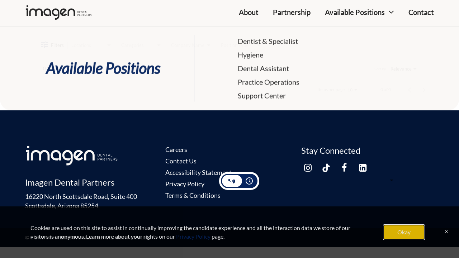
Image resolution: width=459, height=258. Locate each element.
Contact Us (181, 161)
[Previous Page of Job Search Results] (409, 89)
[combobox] (91, 45)
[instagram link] (307, 168)
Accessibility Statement (198, 172)
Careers (176, 149)
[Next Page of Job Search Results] (424, 89)
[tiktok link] (326, 168)
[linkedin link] (362, 168)
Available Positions (355, 12)
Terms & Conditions (193, 195)
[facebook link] (344, 168)
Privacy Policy (184, 184)
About (249, 12)
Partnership (292, 12)
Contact (421, 12)
